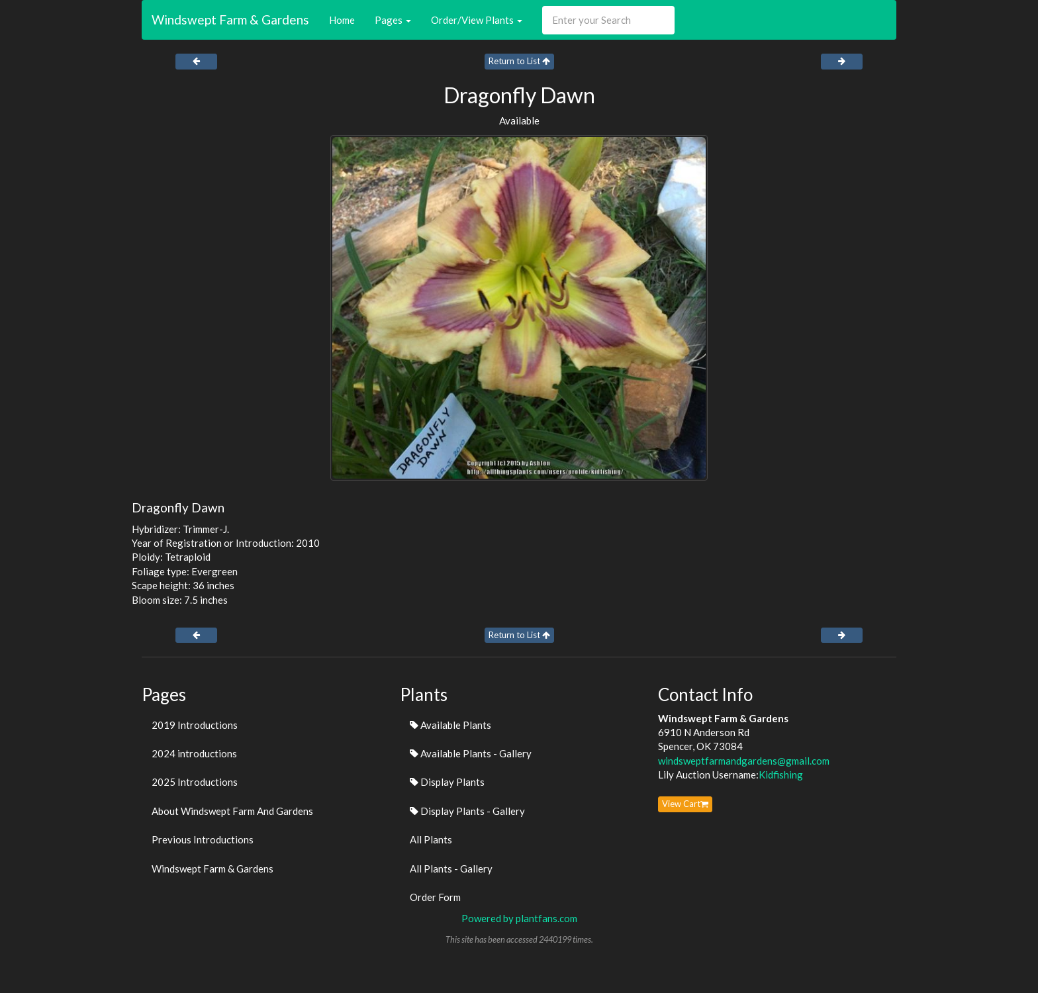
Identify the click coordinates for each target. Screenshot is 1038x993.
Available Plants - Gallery (471, 753)
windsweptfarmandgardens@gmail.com (743, 761)
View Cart (685, 803)
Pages (393, 20)
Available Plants (450, 725)
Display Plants (447, 782)
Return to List (519, 61)
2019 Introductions (195, 725)
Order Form (435, 897)
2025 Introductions (195, 782)
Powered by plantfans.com (519, 918)
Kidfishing (781, 774)
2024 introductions (194, 753)
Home (342, 20)
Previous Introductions (203, 839)
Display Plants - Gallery (467, 811)
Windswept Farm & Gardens (230, 19)
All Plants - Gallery (451, 869)
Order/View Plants (476, 20)
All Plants (431, 839)
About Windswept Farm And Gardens (232, 811)
